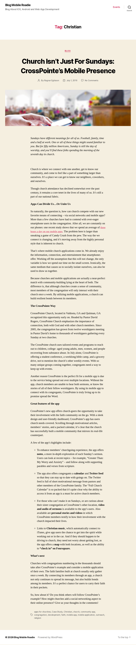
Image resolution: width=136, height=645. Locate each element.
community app (88, 612)
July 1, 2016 (71, 81)
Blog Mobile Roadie (18, 5)
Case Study (57, 612)
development (54, 615)
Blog (68, 51)
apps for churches (42, 612)
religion (47, 618)
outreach (38, 618)
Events (116, 7)
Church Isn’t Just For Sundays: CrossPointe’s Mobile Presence (68, 66)
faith (64, 615)
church (77, 612)
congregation (40, 615)
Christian (68, 612)
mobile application (87, 615)
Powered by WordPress (50, 637)
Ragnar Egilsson (51, 81)
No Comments (92, 81)
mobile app (72, 615)
